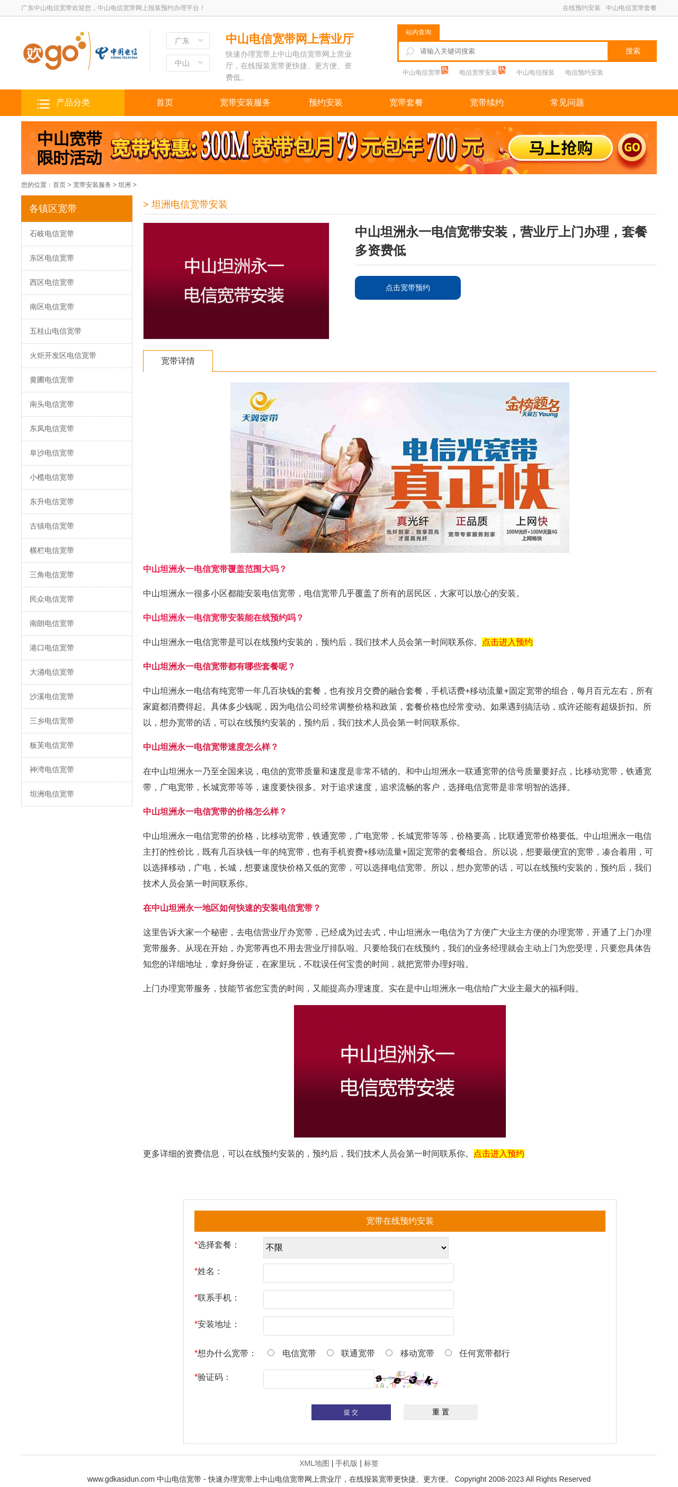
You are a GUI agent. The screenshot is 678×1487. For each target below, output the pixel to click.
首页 (164, 102)
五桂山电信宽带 (56, 331)
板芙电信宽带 (52, 745)
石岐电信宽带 (52, 233)
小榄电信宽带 (52, 477)
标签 (371, 1463)
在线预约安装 (582, 8)
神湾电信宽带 (52, 769)
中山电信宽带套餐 (631, 8)
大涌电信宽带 (52, 672)
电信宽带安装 (479, 72)
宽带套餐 (406, 102)
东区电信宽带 (52, 258)
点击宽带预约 (408, 287)
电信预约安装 (584, 72)
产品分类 (73, 102)
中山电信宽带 (422, 72)
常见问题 (567, 102)
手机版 (346, 1463)
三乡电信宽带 (52, 720)
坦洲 (124, 185)
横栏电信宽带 (52, 550)
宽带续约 (487, 102)
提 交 (351, 1412)
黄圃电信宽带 (52, 379)
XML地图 (314, 1463)
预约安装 (326, 102)
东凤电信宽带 (52, 428)
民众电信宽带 (52, 599)
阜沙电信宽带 (52, 453)
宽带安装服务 (245, 102)
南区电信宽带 (52, 306)
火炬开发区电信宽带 (63, 355)
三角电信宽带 (52, 574)
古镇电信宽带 (52, 526)
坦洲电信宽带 (52, 794)
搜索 (633, 51)
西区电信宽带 (52, 282)
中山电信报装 (535, 72)
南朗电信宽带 (52, 623)
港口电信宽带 (52, 647)
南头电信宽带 (52, 404)
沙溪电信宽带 (52, 696)
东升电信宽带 (52, 501)
